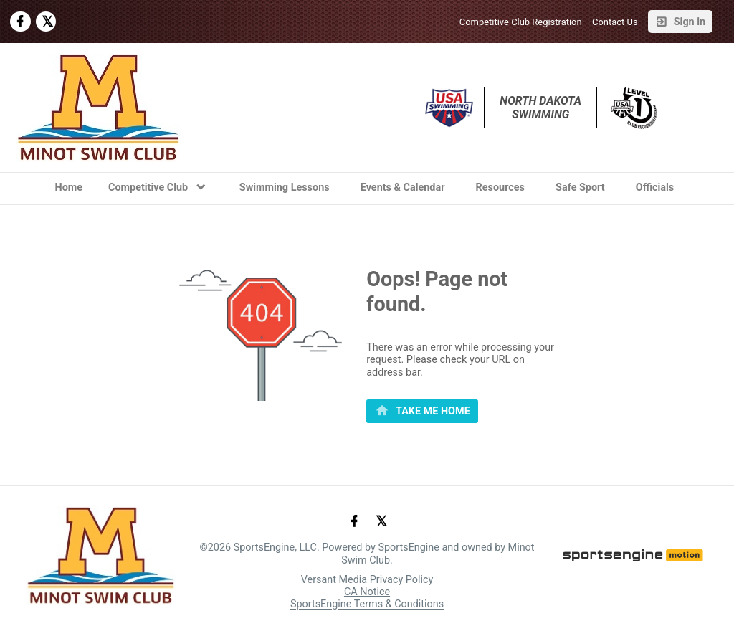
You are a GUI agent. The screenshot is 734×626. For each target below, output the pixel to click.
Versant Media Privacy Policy (367, 580)
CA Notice (367, 592)
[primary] (422, 411)
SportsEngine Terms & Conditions (367, 605)
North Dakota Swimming (542, 107)
